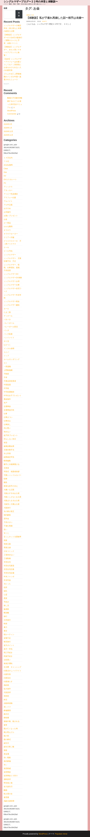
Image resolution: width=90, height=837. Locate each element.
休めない (7, 432)
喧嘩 (5, 479)
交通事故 (7, 406)
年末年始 (7, 580)
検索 (5, 8)
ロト (5, 363)
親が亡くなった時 (11, 729)
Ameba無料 (8, 165)
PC (5, 183)
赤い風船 (7, 758)
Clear (6, 169)
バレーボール (9, 323)
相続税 (6, 685)
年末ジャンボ (9, 576)
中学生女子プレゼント (12, 395)
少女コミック (9, 551)
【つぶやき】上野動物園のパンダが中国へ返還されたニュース (12, 76)
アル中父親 (8, 205)
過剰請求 (7, 779)
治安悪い (7, 660)
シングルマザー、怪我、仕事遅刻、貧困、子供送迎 (12, 267)
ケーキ (6, 247)
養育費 (6, 797)
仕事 (5, 414)
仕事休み (7, 421)
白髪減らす (8, 681)
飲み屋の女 (8, 794)
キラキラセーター (11, 234)
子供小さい (8, 522)
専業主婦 (7, 548)
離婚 (5, 790)
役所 (5, 587)
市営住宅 (7, 562)
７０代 (6, 161)
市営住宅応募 (9, 569)
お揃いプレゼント (11, 216)
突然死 (6, 696)
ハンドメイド (9, 338)
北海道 (6, 468)
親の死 (6, 736)
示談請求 (7, 692)
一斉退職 (7, 367)
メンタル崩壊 (9, 348)
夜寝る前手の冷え (11, 486)
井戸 (5, 403)
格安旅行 (7, 642)
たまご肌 (7, 312)
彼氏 (5, 591)
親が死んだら (9, 732)
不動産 (6, 374)
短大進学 (7, 689)
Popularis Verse (61, 834)
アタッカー (8, 190)
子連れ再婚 (8, 526)
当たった (7, 584)
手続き (6, 602)
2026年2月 (8, 124)
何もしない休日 (10, 439)
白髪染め (7, 678)
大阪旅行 (7, 508)
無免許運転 (8, 663)
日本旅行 (7, 620)
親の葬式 (7, 739)
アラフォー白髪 (10, 197)
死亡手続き (8, 653)
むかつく (7, 345)
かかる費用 (8, 226)
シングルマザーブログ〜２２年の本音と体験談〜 (31, 1)
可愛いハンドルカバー (12, 475)
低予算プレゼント (11, 435)
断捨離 (6, 613)
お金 (5, 219)
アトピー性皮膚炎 (11, 194)
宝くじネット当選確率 (12, 537)
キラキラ (7, 230)
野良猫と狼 (8, 783)
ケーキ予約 (8, 251)
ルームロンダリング (12, 359)
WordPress (43, 834)
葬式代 (6, 714)
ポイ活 (6, 341)
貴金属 (6, 754)
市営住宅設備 (9, 573)
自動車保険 (8, 703)
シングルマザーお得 (12, 281)
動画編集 (7, 461)
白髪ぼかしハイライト (12, 671)
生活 (32, 15)
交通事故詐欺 (9, 410)
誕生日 (6, 743)
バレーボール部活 (11, 327)
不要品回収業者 (10, 381)
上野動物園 (8, 370)
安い (5, 529)
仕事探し (7, 424)
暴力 (5, 627)
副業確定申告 (9, 457)
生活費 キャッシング (12, 667)
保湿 (5, 443)
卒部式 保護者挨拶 (12, 471)
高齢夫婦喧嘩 (9, 801)
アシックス (8, 187)
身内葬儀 (7, 761)
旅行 (5, 616)
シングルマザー (10, 255)
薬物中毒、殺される (12, 721)
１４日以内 (8, 158)
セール (6, 309)
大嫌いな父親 (9, 490)
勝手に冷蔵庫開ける (12, 464)
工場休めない (9, 555)
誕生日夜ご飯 (9, 747)
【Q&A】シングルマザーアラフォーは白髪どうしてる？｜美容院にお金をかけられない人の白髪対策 (12, 64)
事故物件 (7, 399)
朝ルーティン (9, 634)
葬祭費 (6, 718)
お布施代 (7, 212)
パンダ (6, 330)
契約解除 (7, 515)
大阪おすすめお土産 (12, 493)
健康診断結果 (9, 446)
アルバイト (8, 201)
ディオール (8, 316)
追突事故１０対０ (11, 776)
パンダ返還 (8, 334)
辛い (5, 765)
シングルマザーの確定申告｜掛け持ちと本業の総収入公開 (12, 28)
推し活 (6, 605)
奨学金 (6, 519)
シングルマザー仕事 (12, 285)
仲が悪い (7, 428)
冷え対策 (7, 453)
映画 (5, 624)
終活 (5, 700)
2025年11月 (8, 135)
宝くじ (6, 533)
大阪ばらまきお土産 (12, 500)
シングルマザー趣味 (12, 305)
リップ (6, 356)
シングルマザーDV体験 (13, 278)
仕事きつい (8, 417)
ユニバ (6, 352)
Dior (5, 172)
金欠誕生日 (8, 786)
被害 (5, 725)
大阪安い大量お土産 (12, 504)
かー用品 (7, 223)
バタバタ (7, 319)
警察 (5, 750)
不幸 (5, 377)
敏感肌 (6, 609)
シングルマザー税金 (12, 301)
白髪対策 (7, 674)
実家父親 (7, 544)
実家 (5, 540)
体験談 (28, 15)
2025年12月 (8, 131)
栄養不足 (7, 638)
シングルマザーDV (11, 274)
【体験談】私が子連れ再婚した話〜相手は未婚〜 (55, 17)
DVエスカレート (10, 179)
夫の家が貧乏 (9, 511)
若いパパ (7, 707)
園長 (5, 482)
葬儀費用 (7, 710)
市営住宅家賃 (9, 566)
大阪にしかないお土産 (12, 497)
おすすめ (7, 208)
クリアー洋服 (9, 237)
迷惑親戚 (7, 768)
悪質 (5, 598)
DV (5, 176)
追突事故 (7, 772)
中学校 (6, 388)
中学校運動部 (9, 392)
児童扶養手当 (9, 450)
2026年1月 (8, 128)
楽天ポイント (9, 645)
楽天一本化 (8, 649)
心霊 (5, 595)
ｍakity (44, 21)
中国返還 (7, 385)
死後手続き (8, 656)
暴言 (5, 631)
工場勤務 (7, 558)
